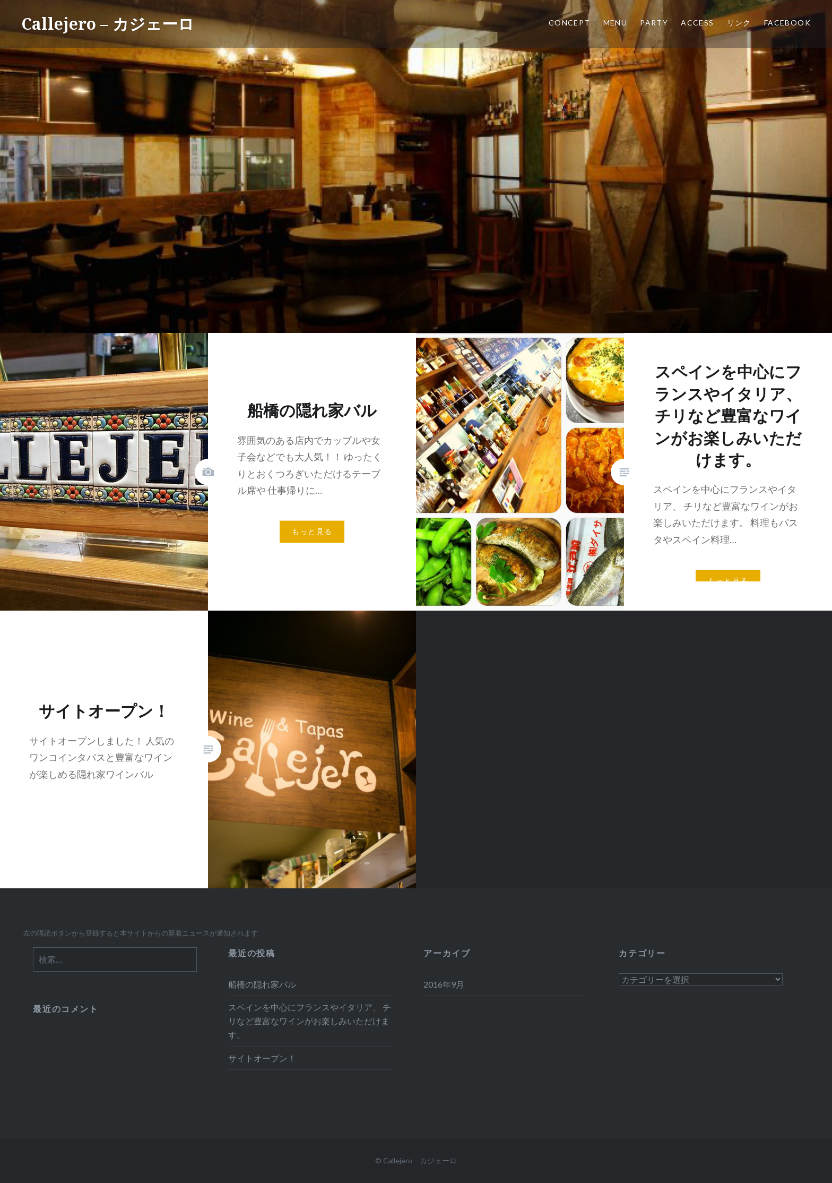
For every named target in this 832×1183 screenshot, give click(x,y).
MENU (615, 22)
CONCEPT (570, 22)
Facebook (787, 22)
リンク (739, 22)
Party (654, 22)
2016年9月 (443, 984)
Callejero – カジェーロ (107, 24)
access (697, 22)
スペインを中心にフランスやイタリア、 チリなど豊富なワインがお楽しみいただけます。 (309, 1021)
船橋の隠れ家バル (262, 984)
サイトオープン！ (262, 1058)
